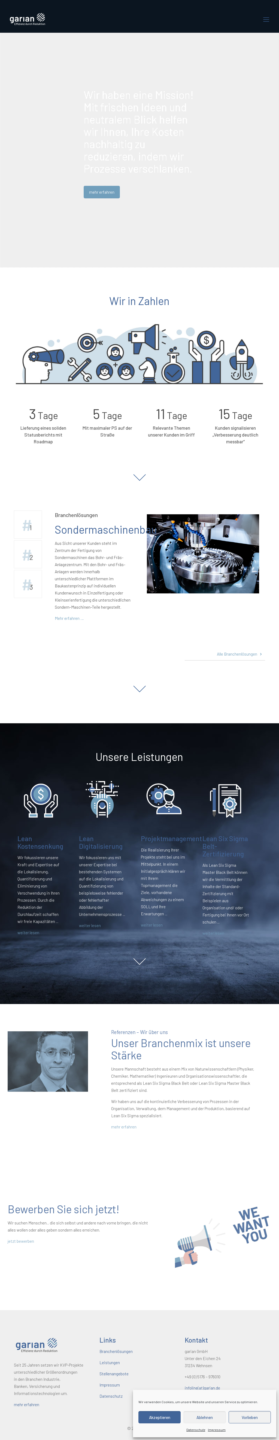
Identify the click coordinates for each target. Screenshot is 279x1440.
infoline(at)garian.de (202, 1387)
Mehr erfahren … (69, 618)
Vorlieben (250, 1417)
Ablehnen (204, 1417)
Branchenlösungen (116, 1351)
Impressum (217, 1430)
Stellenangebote (114, 1373)
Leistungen (109, 1362)
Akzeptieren (159, 1417)
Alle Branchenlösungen (240, 654)
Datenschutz (195, 1430)
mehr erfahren (165, 1126)
